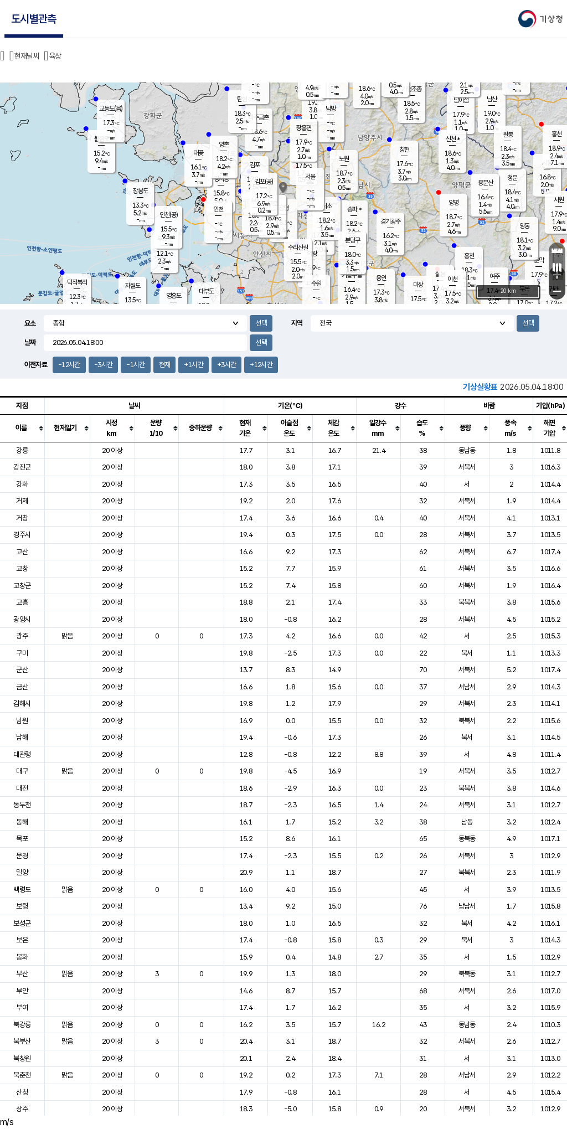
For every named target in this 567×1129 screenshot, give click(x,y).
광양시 (21, 619)
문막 (539, 260)
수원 (316, 283)
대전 (22, 788)
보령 (22, 906)
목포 (22, 838)
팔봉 (508, 134)
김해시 (21, 703)
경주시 (21, 534)
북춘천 (21, 1075)
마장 (418, 284)
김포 (255, 165)
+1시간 (193, 364)
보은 (22, 940)
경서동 (221, 179)
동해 (22, 822)
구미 (22, 653)
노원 (344, 159)
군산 (22, 670)
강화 (22, 484)
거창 (22, 518)
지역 (297, 323)
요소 (30, 323)
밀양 (22, 872)
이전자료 (35, 364)
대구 (22, 771)
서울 (310, 177)
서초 (327, 206)
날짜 (30, 342)
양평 (453, 203)
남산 (492, 99)
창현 (404, 149)
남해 (22, 737)
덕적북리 (77, 282)
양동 (524, 226)
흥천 (469, 256)
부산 (22, 974)
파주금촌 (259, 117)
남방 (331, 108)
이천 (452, 279)
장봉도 (140, 191)
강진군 (21, 467)
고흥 (22, 602)
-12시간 (69, 364)
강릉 (22, 450)
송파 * (354, 209)
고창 (22, 568)
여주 (494, 276)
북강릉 (21, 1024)
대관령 (21, 754)
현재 (165, 364)
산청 (22, 1092)
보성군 (21, 923)
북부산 (21, 1041)
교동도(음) (110, 108)
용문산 (485, 183)
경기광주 (390, 221)
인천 (218, 209)
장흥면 (303, 128)
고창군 (21, 585)
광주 (22, 636)
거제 (22, 501)
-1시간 (135, 364)
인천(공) (168, 215)
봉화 (22, 957)
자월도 (132, 286)
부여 (22, 1007)
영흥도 (173, 296)
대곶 (198, 153)
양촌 (224, 144)
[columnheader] (22, 428)
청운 (512, 178)
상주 (22, 1109)
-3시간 (103, 364)
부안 (22, 991)
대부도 (206, 291)
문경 (22, 856)
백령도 (21, 889)
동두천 (21, 805)
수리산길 (298, 247)
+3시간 (226, 364)
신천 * (453, 139)
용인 (381, 278)
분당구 (352, 240)
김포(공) (264, 181)
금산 (22, 687)
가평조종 (411, 89)
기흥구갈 (352, 275)
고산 (22, 552)
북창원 (21, 1058)
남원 (22, 720)
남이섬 (460, 100)
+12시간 (261, 364)
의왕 (312, 253)
